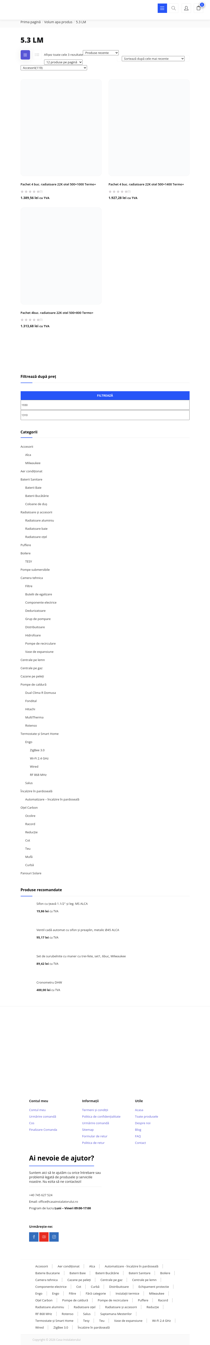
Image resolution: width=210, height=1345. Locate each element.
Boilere (26, 553)
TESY (28, 561)
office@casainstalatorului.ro (58, 1201)
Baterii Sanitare (31, 479)
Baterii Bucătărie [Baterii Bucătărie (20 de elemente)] (107, 1273)
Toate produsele (146, 1116)
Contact (140, 1143)
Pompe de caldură (33, 684)
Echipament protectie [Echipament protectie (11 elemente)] (153, 1287)
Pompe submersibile (35, 569)
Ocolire (30, 816)
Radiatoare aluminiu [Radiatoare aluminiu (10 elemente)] (49, 1307)
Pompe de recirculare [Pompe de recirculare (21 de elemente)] (113, 1300)
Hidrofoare (33, 635)
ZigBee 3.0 (37, 750)
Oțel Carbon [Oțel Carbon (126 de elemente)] (44, 1300)
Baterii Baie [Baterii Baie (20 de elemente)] (77, 1273)
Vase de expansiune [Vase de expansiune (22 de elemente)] (128, 1321)
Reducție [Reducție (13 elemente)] (153, 1307)
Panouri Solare (31, 873)
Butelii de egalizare (38, 594)
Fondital (31, 701)
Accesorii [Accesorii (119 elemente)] (41, 1266)
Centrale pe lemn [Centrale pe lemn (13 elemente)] (144, 1280)
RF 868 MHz (38, 775)
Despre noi (142, 1123)
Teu (28, 848)
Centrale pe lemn (33, 660)
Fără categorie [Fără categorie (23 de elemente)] (96, 1293)
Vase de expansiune (39, 652)
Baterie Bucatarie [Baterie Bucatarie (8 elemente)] (47, 1273)
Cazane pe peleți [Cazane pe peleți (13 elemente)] (79, 1280)
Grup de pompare (38, 619)
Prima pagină (31, 22)
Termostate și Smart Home (40, 734)
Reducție (31, 832)
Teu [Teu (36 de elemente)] (101, 1321)
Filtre (29, 586)
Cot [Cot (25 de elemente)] (78, 1287)
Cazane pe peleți (32, 676)
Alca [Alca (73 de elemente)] (92, 1266)
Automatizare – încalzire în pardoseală (52, 799)
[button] (198, 9)
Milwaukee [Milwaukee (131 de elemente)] (156, 1293)
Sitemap (88, 1129)
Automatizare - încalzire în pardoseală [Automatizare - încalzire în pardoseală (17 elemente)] (131, 1266)
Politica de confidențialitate (101, 1116)
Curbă (29, 865)
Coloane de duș (36, 504)
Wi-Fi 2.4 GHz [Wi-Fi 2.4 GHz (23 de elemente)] (161, 1321)
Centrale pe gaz (32, 668)
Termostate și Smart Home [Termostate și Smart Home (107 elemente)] (54, 1321)
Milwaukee (33, 463)
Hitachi (30, 709)
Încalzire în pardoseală (37, 791)
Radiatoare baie (36, 528)
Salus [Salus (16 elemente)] (87, 1314)
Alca (28, 455)
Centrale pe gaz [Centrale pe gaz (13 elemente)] (111, 1280)
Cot (27, 840)
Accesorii (27, 446)
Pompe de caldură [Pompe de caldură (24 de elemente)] (75, 1300)
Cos (31, 1123)
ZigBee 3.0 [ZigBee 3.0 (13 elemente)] (60, 1327)
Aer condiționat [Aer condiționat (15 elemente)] (69, 1266)
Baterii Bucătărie (37, 496)
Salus (29, 783)
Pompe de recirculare (40, 643)
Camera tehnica (32, 578)
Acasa (139, 1110)
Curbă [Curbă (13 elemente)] (95, 1287)
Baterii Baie (33, 487)
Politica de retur (93, 1143)
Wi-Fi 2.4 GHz (39, 758)
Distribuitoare (35, 627)
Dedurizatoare (35, 611)
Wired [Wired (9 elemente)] (39, 1327)
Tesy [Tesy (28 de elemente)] (86, 1321)
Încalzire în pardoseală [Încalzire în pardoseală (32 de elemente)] (94, 1327)
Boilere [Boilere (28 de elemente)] (165, 1273)
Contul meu (37, 1110)
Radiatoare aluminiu (39, 520)
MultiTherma (34, 717)
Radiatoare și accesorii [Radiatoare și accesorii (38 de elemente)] (121, 1307)
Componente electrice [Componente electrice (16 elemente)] (51, 1287)
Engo (28, 742)
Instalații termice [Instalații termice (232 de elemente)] (127, 1293)
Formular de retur (94, 1136)
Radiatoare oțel (36, 537)
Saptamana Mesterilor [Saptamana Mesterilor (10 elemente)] (116, 1314)
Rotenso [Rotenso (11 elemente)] (67, 1314)
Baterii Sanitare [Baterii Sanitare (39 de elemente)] (139, 1273)
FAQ (138, 1136)
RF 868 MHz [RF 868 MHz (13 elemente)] (43, 1314)
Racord (30, 824)
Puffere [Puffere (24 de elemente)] (143, 1300)
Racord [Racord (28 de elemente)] (163, 1300)
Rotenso (31, 725)
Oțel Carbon (29, 807)
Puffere (26, 545)
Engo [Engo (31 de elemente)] (55, 1293)
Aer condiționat (31, 471)
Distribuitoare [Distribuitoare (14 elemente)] (119, 1287)
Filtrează (105, 395)
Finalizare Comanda (43, 1129)
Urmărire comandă (42, 1116)
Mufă (29, 857)
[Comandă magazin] (153, 58)
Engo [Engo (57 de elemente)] (38, 1293)
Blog (138, 1129)
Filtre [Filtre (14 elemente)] (72, 1293)
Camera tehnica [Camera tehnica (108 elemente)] (46, 1280)
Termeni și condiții (95, 1110)
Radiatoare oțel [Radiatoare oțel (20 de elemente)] (84, 1307)
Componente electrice (41, 602)
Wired (34, 766)
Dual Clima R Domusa (40, 693)
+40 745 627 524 (40, 1195)
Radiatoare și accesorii (36, 512)
